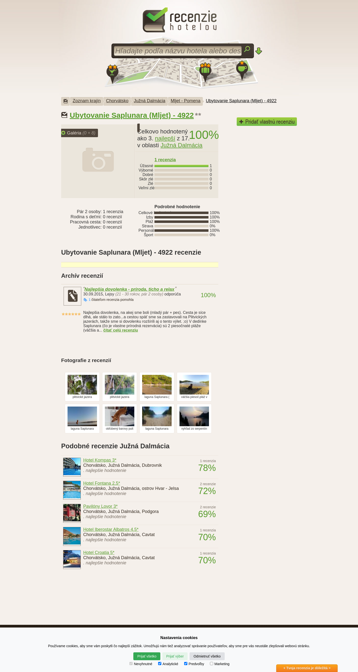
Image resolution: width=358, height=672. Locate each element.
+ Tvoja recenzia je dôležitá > (306, 668)
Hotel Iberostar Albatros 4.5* (110, 529)
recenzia (165, 159)
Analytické (168, 664)
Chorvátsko (117, 100)
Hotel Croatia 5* (98, 552)
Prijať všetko (146, 656)
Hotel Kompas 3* (99, 460)
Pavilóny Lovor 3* (100, 506)
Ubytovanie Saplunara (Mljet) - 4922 (241, 100)
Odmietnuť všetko (206, 656)
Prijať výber (175, 656)
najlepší (165, 138)
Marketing (219, 664)
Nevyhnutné (140, 664)
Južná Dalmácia (149, 100)
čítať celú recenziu (120, 330)
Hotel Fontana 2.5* (101, 483)
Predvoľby (194, 664)
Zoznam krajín (87, 100)
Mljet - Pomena (185, 100)
